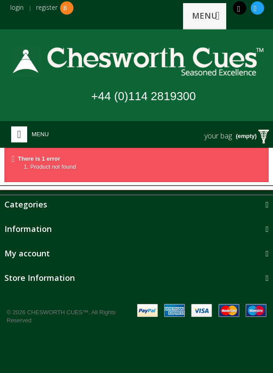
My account (27, 253)
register (46, 7)
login (17, 7)
